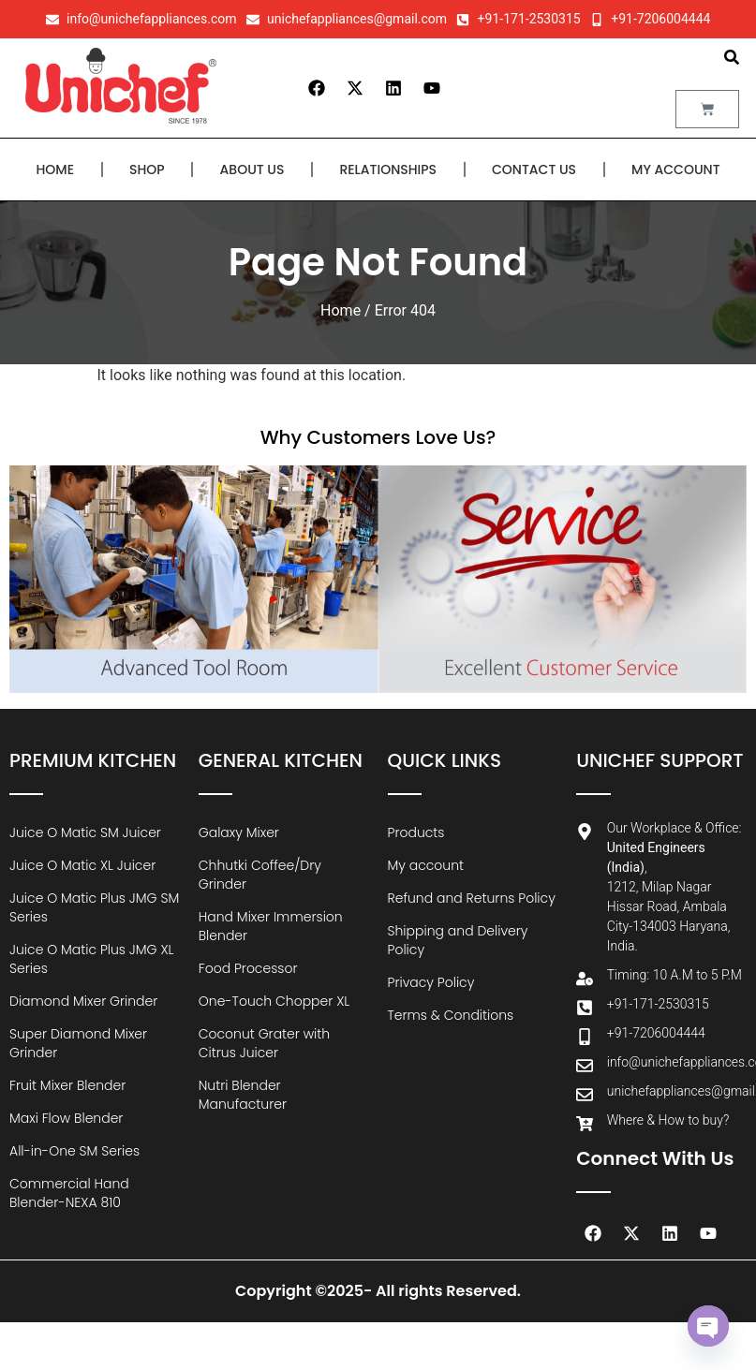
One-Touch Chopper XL (274, 1001)
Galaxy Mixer (239, 832)
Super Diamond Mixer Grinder (78, 1043)
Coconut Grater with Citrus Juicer (264, 1043)
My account (675, 169)
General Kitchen (281, 760)
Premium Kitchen (92, 760)
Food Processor (248, 968)
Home (55, 169)
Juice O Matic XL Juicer (82, 865)
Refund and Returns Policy (472, 898)
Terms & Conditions (451, 1015)
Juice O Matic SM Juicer (85, 832)
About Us (252, 169)
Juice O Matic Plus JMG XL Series (91, 959)
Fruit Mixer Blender (67, 1085)
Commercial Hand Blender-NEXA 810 (69, 1193)
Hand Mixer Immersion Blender (271, 926)
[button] (731, 57)
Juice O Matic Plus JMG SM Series (94, 907)
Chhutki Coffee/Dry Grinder (260, 874)
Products (416, 832)
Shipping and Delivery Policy (458, 940)
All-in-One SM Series (74, 1151)
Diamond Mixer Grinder (83, 1001)
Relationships (388, 169)
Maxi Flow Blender (66, 1118)
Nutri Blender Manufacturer (243, 1094)
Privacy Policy (431, 982)
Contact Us (534, 169)
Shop (147, 169)
